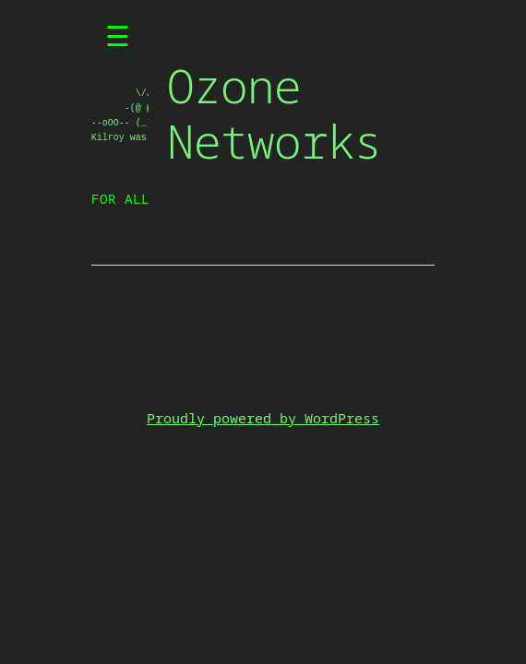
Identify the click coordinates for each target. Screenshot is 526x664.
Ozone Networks (274, 113)
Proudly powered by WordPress (263, 418)
